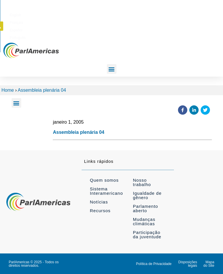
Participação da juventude (147, 234)
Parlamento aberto (145, 208)
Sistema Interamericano (106, 191)
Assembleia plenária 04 (42, 90)
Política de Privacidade (154, 264)
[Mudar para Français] (138, 14)
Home (7, 90)
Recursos (100, 210)
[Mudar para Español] (157, 14)
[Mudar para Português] (177, 14)
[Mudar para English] (119, 14)
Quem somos (104, 180)
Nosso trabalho (142, 182)
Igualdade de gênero (147, 195)
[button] (208, 14)
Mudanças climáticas (144, 221)
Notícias (99, 201)
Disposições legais (187, 264)
